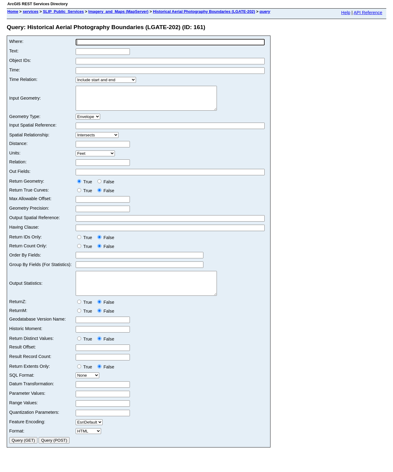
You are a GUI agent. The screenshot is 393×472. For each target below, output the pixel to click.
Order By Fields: (25, 259)
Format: (17, 440)
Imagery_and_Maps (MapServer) (118, 11)
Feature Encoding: (27, 430)
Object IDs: (20, 60)
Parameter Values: (27, 402)
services (30, 11)
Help (345, 12)
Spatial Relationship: (29, 139)
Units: (15, 157)
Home (12, 11)
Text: (13, 50)
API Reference (367, 12)
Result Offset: (22, 356)
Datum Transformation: (31, 392)
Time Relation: (23, 79)
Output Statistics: (26, 290)
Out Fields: (20, 175)
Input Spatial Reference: (32, 129)
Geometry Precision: (29, 212)
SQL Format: (21, 384)
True (86, 186)
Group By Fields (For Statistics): (40, 269)
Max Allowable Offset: (30, 203)
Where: (16, 41)
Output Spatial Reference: (34, 222)
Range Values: (23, 411)
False (105, 186)
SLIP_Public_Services (63, 11)
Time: (14, 69)
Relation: (18, 166)
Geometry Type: (24, 121)
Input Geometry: (25, 100)
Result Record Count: (30, 365)
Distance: (18, 148)
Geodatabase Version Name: (37, 328)
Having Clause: (24, 231)
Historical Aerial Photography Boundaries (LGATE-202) (204, 11)
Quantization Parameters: (34, 421)
